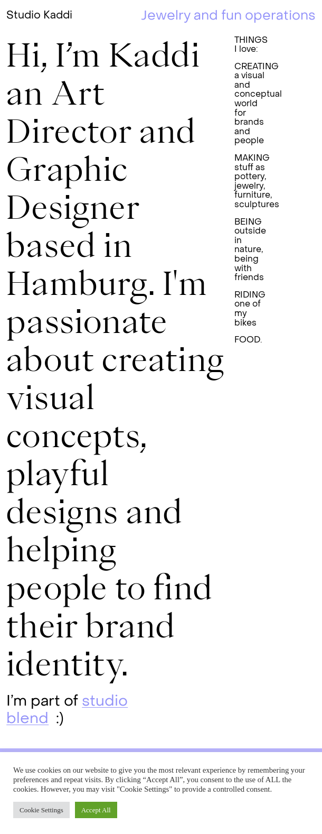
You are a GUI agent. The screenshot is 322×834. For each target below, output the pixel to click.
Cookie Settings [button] (41, 810)
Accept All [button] (96, 810)
